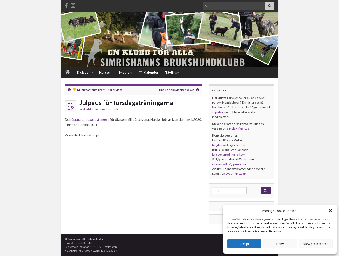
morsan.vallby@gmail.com (229, 164)
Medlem (125, 72)
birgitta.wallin (221, 145)
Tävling (172, 72)
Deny (280, 244)
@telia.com (237, 145)
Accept (244, 244)
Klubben (85, 72)
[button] (330, 211)
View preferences (315, 244)
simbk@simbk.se (238, 128)
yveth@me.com (236, 173)
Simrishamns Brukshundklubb (100, 109)
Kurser (105, 72)
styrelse (217, 112)
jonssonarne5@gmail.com (229, 154)
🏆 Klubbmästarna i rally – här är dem (97, 89)
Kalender (148, 72)
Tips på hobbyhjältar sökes (176, 89)
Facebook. (219, 107)
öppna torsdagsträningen (90, 119)
